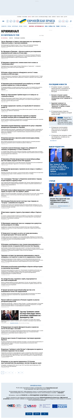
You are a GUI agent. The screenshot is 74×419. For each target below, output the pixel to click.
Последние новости (58, 84)
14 (18, 372)
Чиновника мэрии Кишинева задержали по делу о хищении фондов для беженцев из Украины (21, 126)
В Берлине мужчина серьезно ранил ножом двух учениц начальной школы (20, 138)
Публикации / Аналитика (19, 38)
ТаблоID (58, 16)
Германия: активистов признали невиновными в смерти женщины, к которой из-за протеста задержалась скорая (21, 256)
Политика (19, 16)
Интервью (15, 26)
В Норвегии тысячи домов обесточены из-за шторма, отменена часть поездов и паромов (59, 130)
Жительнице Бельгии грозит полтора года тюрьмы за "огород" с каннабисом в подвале (19, 202)
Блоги (36, 16)
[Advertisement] (37, 9)
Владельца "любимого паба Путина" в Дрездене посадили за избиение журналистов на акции (22, 350)
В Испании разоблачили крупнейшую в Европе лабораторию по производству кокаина (22, 267)
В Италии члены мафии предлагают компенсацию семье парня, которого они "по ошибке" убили (20, 191)
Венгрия (31, 26)
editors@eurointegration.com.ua (41, 389)
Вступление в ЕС (39, 26)
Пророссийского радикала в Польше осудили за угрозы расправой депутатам (20, 300)
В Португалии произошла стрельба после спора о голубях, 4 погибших (21, 169)
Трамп (57, 26)
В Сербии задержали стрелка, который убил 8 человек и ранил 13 (20, 106)
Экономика (24, 16)
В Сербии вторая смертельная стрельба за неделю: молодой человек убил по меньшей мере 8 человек (18, 116)
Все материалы (4, 38)
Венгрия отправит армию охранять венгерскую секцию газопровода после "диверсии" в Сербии (61, 97)
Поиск (25, 26)
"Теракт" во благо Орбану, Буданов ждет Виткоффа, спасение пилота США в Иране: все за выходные (65, 121)
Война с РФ (52, 26)
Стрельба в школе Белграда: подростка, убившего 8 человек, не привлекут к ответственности (19, 148)
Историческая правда (43, 16)
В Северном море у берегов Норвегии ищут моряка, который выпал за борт (61, 112)
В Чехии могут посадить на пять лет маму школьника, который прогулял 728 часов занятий (19, 234)
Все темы (41, 35)
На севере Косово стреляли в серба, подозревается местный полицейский (19, 279)
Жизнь (49, 16)
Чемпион (54, 16)
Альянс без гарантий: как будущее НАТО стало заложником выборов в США (60, 201)
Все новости (53, 140)
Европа (29, 16)
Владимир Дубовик (14, 323)
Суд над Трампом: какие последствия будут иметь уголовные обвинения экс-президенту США (30, 314)
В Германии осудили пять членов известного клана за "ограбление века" (19, 63)
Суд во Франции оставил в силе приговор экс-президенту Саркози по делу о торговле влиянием (21, 42)
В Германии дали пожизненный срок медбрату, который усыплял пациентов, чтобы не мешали (20, 84)
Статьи (9, 26)
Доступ (65, 16)
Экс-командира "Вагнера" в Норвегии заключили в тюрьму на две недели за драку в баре (21, 179)
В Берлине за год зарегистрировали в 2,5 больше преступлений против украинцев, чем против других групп (21, 362)
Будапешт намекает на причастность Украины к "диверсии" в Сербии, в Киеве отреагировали (60, 105)
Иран (46, 26)
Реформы (63, 26)
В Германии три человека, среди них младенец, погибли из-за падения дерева (61, 137)
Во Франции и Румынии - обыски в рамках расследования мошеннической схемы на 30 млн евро (21, 52)
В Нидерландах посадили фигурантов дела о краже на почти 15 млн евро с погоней (20, 328)
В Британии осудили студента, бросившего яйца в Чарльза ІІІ (21, 213)
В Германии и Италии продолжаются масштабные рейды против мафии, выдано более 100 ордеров (20, 159)
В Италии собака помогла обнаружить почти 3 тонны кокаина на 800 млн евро (19, 73)
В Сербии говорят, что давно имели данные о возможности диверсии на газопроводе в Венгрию (60, 89)
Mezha (62, 16)
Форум (33, 16)
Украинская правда (11, 16)
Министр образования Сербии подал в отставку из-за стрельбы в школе (19, 95)
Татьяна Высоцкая (62, 173)
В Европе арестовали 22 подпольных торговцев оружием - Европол (21, 339)
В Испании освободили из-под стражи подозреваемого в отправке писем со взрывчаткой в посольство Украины (20, 245)
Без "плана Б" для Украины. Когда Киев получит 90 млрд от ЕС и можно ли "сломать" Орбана (59, 167)
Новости (3, 26)
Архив (20, 26)
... (68, 26)
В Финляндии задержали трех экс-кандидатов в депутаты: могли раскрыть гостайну (21, 224)
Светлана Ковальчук (63, 206)
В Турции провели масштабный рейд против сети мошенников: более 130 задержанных (18, 290)
